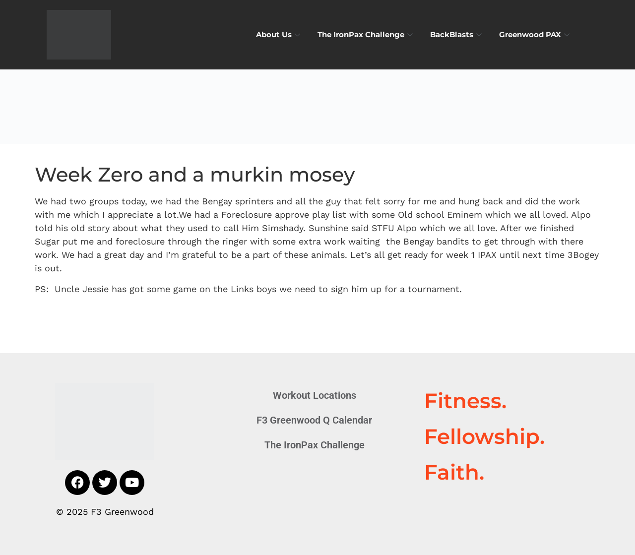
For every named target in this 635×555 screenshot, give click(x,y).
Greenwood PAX (535, 34)
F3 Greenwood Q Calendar (314, 420)
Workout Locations (314, 395)
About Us (279, 34)
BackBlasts (457, 34)
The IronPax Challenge (366, 34)
